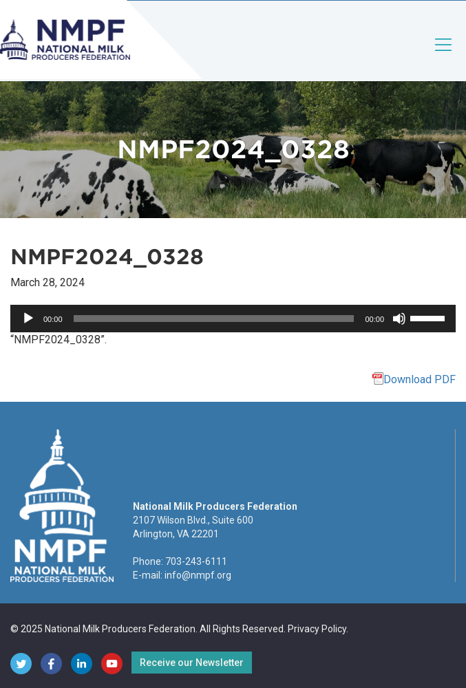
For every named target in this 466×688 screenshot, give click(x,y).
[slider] (214, 318)
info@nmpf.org (198, 575)
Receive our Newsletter (192, 662)
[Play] (28, 318)
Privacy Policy (317, 628)
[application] (233, 318)
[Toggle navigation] (444, 56)
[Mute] (399, 318)
